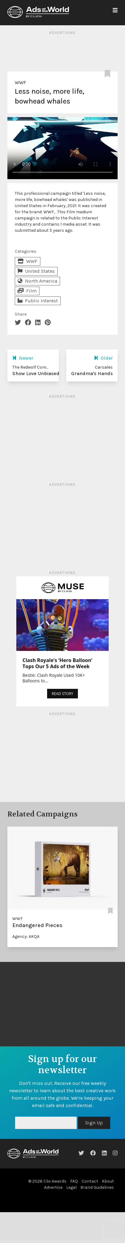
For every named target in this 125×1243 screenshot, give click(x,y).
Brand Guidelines (97, 1187)
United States (36, 271)
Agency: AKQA (25, 936)
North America (37, 281)
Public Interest (38, 301)
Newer (22, 358)
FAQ (74, 1181)
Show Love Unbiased (35, 373)
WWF (20, 82)
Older (103, 358)
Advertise (53, 1187)
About (108, 1181)
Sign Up (94, 1123)
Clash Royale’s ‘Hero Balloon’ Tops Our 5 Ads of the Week (57, 663)
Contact (90, 1181)
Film (27, 291)
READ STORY (62, 693)
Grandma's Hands (92, 373)
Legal (71, 1187)
